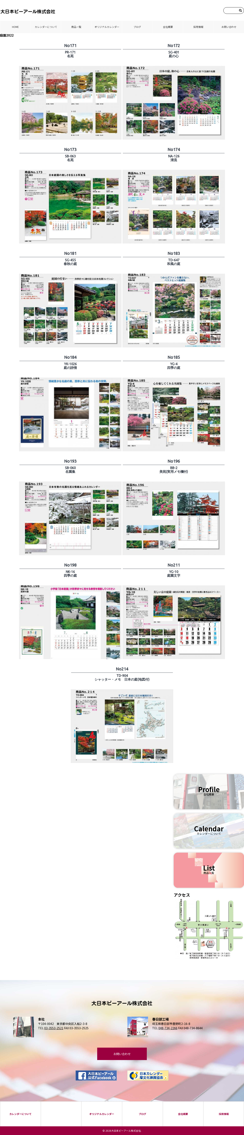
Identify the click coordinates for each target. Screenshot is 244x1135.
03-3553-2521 (53, 1028)
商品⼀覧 (76, 27)
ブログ (137, 27)
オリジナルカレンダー (106, 27)
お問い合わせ (228, 27)
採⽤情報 (198, 27)
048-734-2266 (167, 1028)
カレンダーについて (46, 27)
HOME (15, 27)
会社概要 (168, 27)
